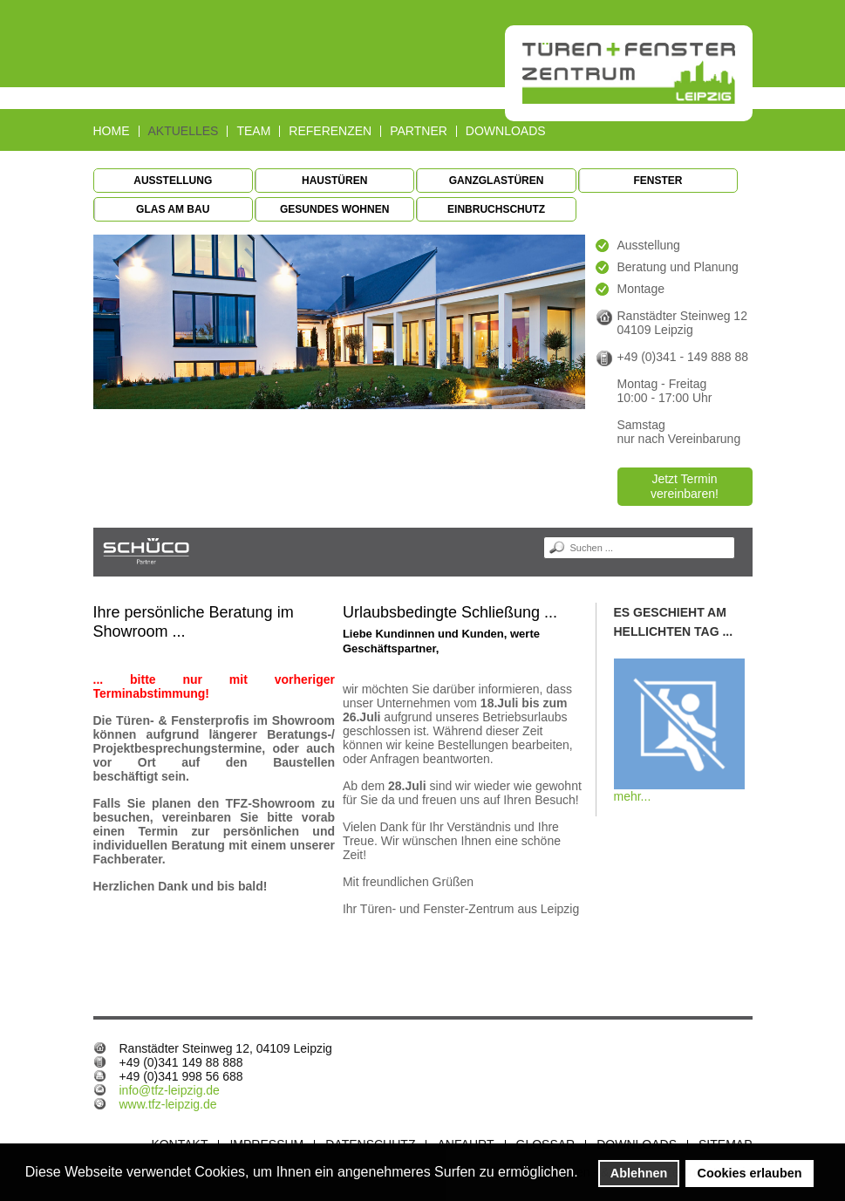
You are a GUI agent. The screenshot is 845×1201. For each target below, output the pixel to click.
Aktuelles (183, 131)
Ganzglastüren (496, 180)
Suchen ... (543, 536)
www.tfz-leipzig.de (168, 1104)
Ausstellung (172, 180)
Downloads (506, 131)
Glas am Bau (172, 209)
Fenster (658, 180)
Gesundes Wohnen (334, 209)
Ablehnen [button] (639, 1173)
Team (253, 131)
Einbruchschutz (496, 209)
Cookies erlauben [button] (750, 1173)
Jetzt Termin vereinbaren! (685, 486)
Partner (418, 131)
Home (111, 131)
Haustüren (334, 180)
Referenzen (330, 131)
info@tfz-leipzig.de (169, 1090)
